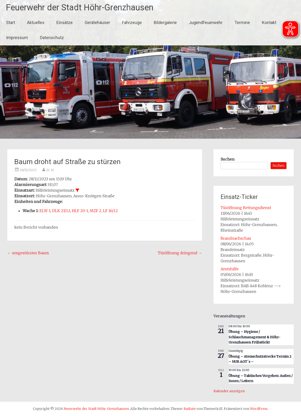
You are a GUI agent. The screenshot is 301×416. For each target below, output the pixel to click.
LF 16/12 (110, 210)
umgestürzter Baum (28, 252)
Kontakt (269, 22)
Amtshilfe (230, 269)
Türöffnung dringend (180, 252)
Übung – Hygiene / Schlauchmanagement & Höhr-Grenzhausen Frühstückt (254, 337)
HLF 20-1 (80, 210)
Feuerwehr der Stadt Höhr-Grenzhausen (79, 7)
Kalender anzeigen (229, 391)
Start (10, 22)
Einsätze (64, 22)
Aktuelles (35, 22)
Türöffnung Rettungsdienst (246, 207)
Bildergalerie (165, 22)
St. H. (50, 170)
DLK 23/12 (61, 210)
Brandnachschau (236, 238)
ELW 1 (45, 210)
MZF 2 (95, 210)
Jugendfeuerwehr (205, 22)
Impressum (17, 37)
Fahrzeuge (132, 22)
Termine (242, 22)
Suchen (227, 159)
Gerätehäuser (97, 22)
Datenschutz (52, 37)
